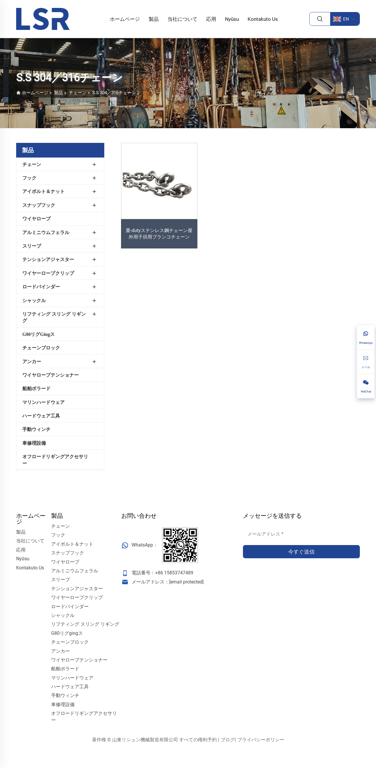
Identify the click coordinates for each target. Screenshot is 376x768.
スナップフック (38, 205)
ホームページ (125, 19)
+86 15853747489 (174, 573)
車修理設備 (34, 443)
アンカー (31, 361)
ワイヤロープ (36, 218)
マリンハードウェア (43, 402)
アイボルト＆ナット (43, 191)
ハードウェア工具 (41, 415)
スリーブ (31, 245)
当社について (182, 19)
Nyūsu (232, 19)
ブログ (228, 739)
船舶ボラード (36, 388)
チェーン (77, 92)
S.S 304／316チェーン (114, 92)
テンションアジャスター (48, 259)
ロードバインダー (41, 286)
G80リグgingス (38, 334)
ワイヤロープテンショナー (50, 375)
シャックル (34, 300)
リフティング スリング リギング (54, 317)
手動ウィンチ (36, 429)
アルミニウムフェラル (45, 232)
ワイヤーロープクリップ (48, 273)
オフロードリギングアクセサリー (55, 460)
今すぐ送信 (301, 552)
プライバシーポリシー (260, 739)
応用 (211, 19)
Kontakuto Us (263, 19)
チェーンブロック (41, 347)
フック (29, 177)
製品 (154, 19)
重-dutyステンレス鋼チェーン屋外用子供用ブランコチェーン (159, 234)
